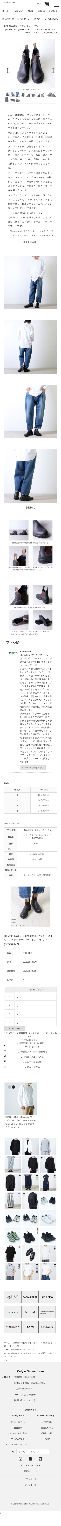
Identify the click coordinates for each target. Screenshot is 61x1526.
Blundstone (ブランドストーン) (22, 25)
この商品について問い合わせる (32, 1051)
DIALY (37, 19)
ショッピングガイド (46, 1415)
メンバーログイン (18, 1422)
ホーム (7, 1343)
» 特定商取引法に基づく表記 (30, 1043)
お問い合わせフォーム (24, 1400)
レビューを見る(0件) (32, 1062)
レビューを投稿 (32, 1067)
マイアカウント (18, 1439)
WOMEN (19, 11)
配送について (47, 1428)
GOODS (53, 11)
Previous (9, 70)
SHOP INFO (23, 19)
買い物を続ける (32, 1046)
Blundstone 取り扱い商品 (33, 767)
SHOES (42, 11)
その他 (47, 1439)
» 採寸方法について (30, 1040)
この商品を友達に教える (32, 1056)
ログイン (36, 4)
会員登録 (18, 1428)
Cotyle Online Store (20, 1504)
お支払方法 (47, 1422)
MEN (30, 11)
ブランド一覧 (30, 1479)
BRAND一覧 (8, 19)
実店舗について (30, 1471)
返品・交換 (47, 1433)
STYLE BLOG (51, 19)
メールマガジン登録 (18, 1433)
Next (51, 70)
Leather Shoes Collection (23, 1349)
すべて (5, 11)
